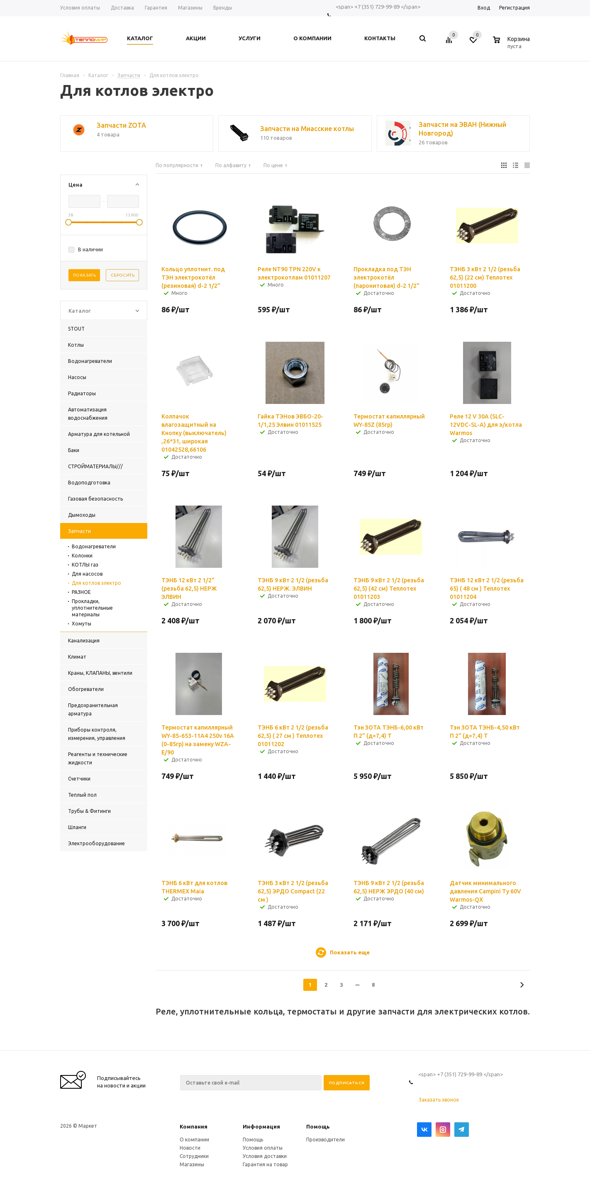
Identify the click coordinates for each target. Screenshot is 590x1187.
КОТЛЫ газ (85, 564)
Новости (190, 1148)
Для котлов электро (96, 583)
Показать (84, 275)
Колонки (82, 555)
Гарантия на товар (265, 1164)
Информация (261, 1126)
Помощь (318, 1126)
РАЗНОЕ (81, 592)
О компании (194, 1139)
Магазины (192, 1164)
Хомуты (81, 623)
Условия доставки (265, 1156)
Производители (325, 1139)
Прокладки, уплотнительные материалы (92, 607)
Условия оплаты (263, 1148)
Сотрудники (194, 1156)
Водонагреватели (94, 546)
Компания (193, 1126)
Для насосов (87, 573)
